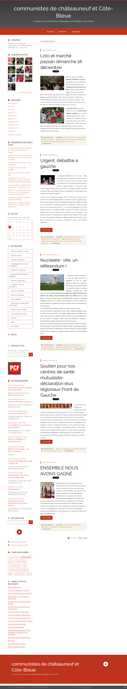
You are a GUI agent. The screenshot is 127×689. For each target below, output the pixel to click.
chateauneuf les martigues (18, 570)
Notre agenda (16, 299)
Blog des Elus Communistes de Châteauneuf (19, 608)
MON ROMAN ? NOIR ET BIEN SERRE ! (19, 181)
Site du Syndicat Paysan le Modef (19, 593)
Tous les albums (27, 92)
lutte (29, 574)
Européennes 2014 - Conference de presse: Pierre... (17, 503)
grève (11, 561)
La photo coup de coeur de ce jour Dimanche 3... (20, 156)
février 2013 (12, 116)
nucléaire (63, 347)
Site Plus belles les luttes (16, 647)
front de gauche (14, 565)
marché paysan (80, 139)
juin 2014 (11, 107)
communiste (13, 557)
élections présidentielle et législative (19, 275)
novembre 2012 (13, 125)
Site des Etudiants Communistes (19, 615)
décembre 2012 (13, 122)
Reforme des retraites (18, 309)
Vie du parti (15, 326)
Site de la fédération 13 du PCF (19, 590)
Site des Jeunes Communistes (18, 612)
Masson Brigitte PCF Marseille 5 (19, 637)
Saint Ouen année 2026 (16, 173)
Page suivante (82, 538)
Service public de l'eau (18, 314)
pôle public (67, 349)
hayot (61, 241)
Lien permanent (47, 137)
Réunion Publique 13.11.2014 (19, 402)
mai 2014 (11, 110)
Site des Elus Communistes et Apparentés (18, 597)
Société (13, 318)
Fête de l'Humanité (17, 291)
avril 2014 (11, 113)
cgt (25, 565)
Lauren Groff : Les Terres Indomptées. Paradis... (17, 179)
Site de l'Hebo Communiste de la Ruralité (19, 603)
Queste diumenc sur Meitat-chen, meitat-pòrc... (19, 186)
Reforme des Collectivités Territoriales (19, 304)
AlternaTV (11, 640)
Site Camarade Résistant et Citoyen (20, 621)
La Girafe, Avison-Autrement (19, 206)
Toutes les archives (15, 135)
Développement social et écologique (18, 265)
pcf (10, 574)
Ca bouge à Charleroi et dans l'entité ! (18, 193)
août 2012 (11, 131)
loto (61, 139)
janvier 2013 (12, 119)
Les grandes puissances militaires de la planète (20, 149)
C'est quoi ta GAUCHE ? (18, 413)
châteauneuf (26, 557)
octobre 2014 (13, 103)
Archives (63, 31)
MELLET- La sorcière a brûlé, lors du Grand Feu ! (19, 191)
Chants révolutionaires (16, 627)
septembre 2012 (14, 128)
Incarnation (12, 165)
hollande (67, 241)
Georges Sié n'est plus (16, 167)
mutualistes (75, 449)
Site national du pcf (14, 587)
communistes (19, 574)
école (47, 527)
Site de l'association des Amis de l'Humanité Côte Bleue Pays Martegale (19, 632)
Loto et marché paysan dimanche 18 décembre (61, 61)
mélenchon (50, 349)
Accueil (50, 31)
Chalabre (11, 170)
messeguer (62, 527)
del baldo (69, 527)
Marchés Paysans (17, 295)
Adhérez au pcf (16, 255)
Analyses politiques (17, 260)
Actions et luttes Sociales (20, 251)
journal (51, 141)
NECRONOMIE (16, 199)
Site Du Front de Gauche (16, 644)
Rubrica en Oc (25, 187)
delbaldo (54, 451)
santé (49, 451)
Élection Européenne (18, 270)
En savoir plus (86, 687)
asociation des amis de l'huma (64, 141)
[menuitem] (50, 31)
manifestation (21, 561)
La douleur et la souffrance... (18, 162)
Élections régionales (18, 280)
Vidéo (13, 322)
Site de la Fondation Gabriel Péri (19, 618)
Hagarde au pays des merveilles (19, 197)
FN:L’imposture (14, 489)
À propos (76, 31)
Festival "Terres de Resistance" (16, 285)
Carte (13, 334)
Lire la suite (23, 47)
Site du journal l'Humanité (17, 624)
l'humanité (44, 141)
